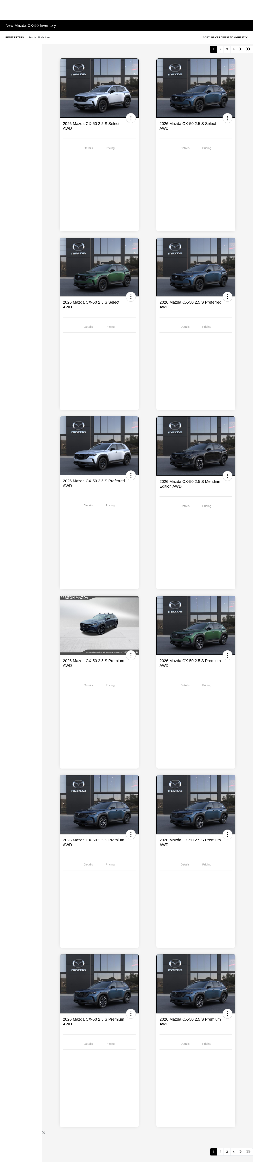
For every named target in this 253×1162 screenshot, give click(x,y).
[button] (131, 118)
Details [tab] (88, 148)
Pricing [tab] (110, 148)
